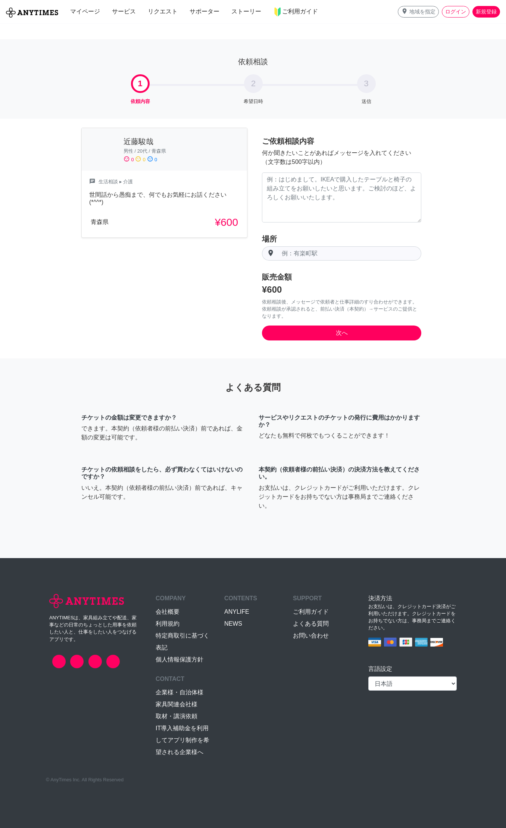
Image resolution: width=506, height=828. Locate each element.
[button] (418, 12)
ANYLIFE (236, 611)
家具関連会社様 (176, 704)
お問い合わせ (311, 635)
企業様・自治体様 (179, 692)
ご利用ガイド (311, 611)
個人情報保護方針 (179, 659)
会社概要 (167, 611)
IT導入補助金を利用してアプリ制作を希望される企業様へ (182, 740)
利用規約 (167, 623)
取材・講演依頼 (176, 716)
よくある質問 (311, 623)
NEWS (233, 623)
